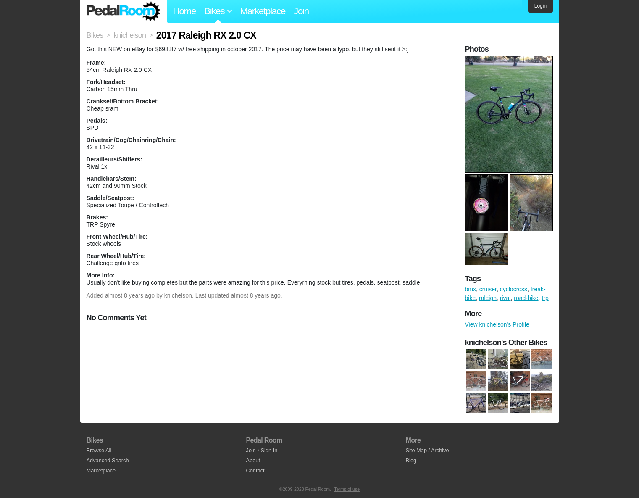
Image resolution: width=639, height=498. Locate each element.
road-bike (526, 298)
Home (184, 11)
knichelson (178, 295)
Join (301, 11)
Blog (411, 460)
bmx (470, 289)
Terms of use (347, 489)
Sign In (269, 450)
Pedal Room (123, 11)
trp (545, 298)
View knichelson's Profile (497, 324)
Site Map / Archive (427, 450)
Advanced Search (108, 460)
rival (505, 298)
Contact (255, 470)
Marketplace (262, 11)
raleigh (488, 298)
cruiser (488, 289)
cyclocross (513, 289)
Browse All (99, 450)
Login (540, 6)
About (253, 460)
